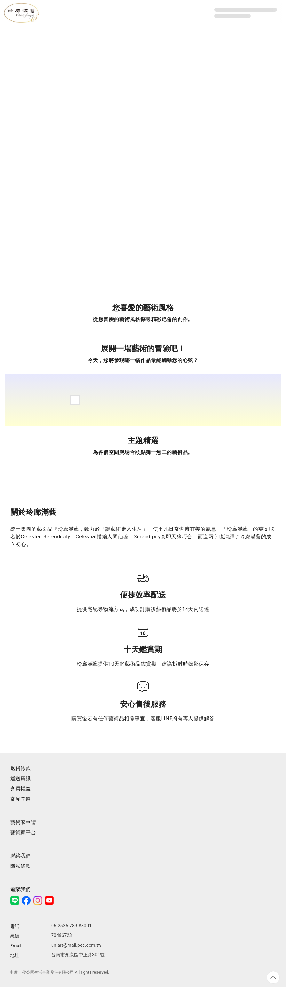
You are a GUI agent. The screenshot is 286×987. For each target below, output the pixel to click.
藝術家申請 (23, 822)
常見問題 (20, 799)
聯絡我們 (20, 856)
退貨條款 (20, 768)
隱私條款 (20, 866)
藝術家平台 (23, 832)
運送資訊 (20, 778)
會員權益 (20, 789)
